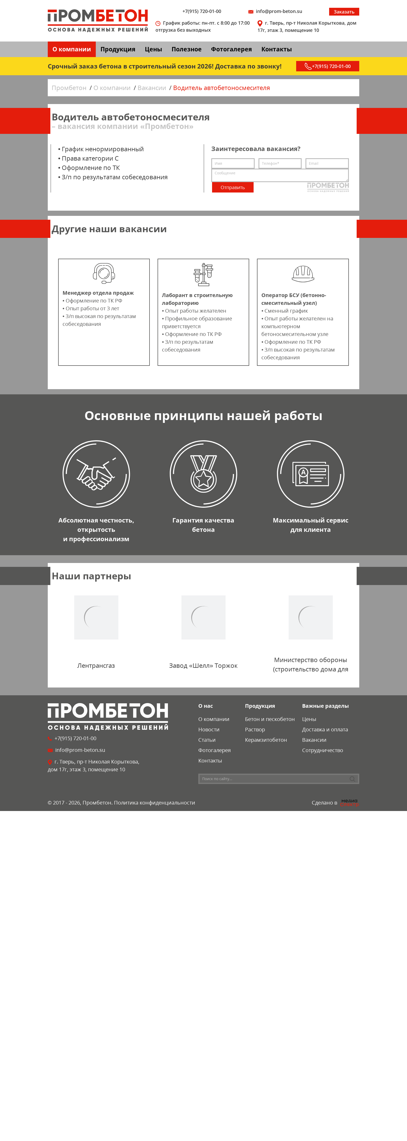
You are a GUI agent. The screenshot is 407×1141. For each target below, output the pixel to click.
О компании (71, 49)
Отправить (233, 187)
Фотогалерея (231, 49)
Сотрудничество (322, 750)
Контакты (276, 49)
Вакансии (314, 739)
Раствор (255, 729)
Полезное (187, 49)
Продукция (117, 49)
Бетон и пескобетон (270, 719)
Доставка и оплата (325, 729)
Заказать (344, 12)
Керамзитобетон (266, 739)
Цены (153, 49)
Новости (209, 729)
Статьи (207, 739)
